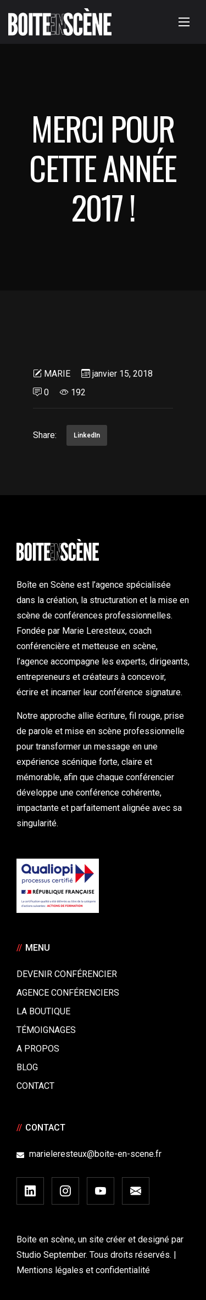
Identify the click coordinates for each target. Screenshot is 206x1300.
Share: (45, 435)
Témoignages (46, 1030)
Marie (57, 373)
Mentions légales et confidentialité (83, 1270)
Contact (35, 1086)
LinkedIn (87, 435)
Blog (27, 1067)
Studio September (51, 1255)
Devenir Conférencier (66, 974)
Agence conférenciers (67, 992)
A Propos (37, 1048)
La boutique (43, 1011)
